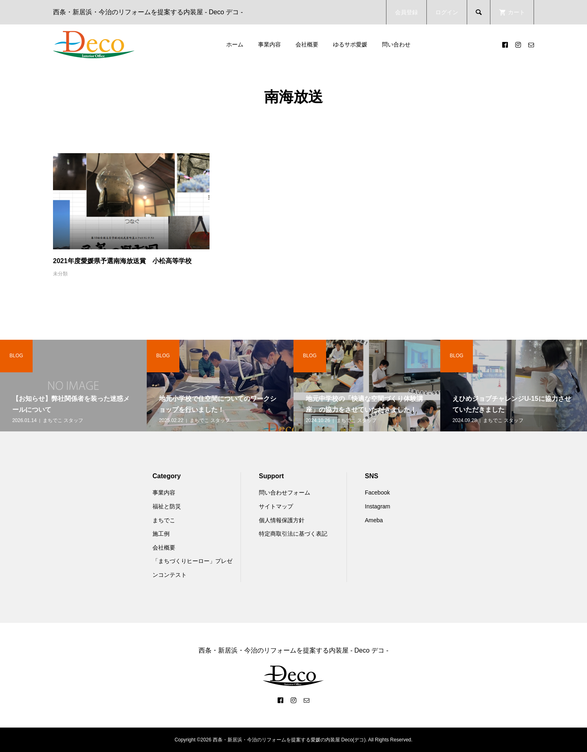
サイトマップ (276, 506)
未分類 (60, 274)
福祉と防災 (166, 506)
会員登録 (406, 12)
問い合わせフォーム (284, 492)
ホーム (234, 44)
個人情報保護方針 (282, 520)
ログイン (446, 12)
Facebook (377, 492)
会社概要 (307, 44)
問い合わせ (396, 44)
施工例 (161, 533)
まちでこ (163, 520)
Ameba (374, 520)
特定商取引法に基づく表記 (293, 533)
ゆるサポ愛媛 (350, 44)
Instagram (377, 506)
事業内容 (269, 44)
